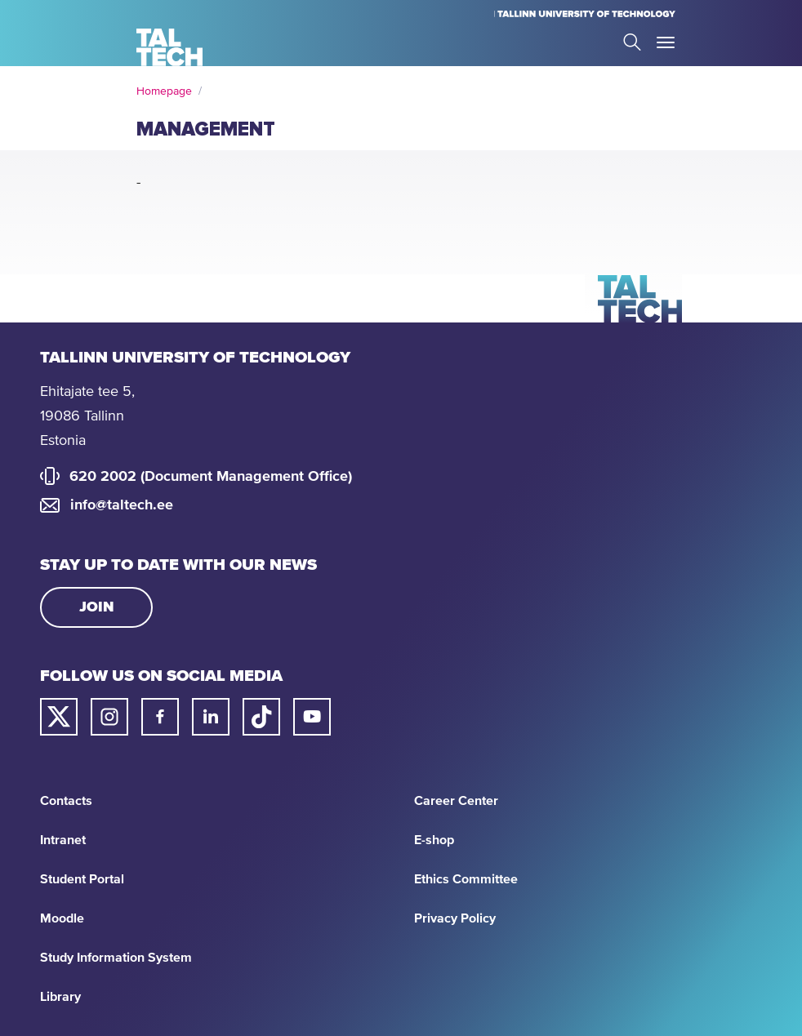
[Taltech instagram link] (109, 717)
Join (96, 607)
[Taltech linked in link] (210, 717)
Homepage (164, 91)
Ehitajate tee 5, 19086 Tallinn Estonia (87, 416)
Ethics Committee (466, 879)
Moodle (62, 918)
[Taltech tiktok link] (261, 717)
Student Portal (82, 879)
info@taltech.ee (121, 505)
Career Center (456, 800)
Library (60, 996)
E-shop (434, 840)
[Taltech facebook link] (160, 717)
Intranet (63, 840)
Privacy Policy (455, 918)
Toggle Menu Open (666, 42)
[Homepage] (169, 47)
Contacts (66, 800)
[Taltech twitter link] (59, 717)
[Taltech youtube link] (312, 717)
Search (632, 42)
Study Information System (116, 957)
